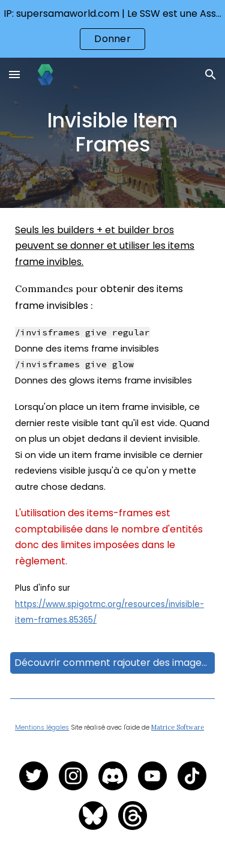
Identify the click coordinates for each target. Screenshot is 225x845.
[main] (112, 133)
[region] (112, 29)
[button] (14, 74)
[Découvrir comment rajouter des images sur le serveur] (112, 662)
